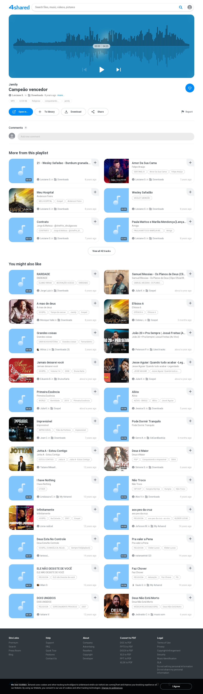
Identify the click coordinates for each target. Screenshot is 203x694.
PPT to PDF (125, 658)
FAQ (48, 646)
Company (88, 642)
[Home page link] (19, 7)
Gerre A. (138, 438)
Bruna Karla (79, 371)
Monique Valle (45, 320)
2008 (67, 371)
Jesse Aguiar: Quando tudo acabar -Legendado (166, 371)
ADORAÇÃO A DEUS (65, 283)
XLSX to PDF (126, 662)
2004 (173, 459)
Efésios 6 (138, 312)
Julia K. (137, 290)
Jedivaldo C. (139, 614)
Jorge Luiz (44, 290)
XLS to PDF (125, 654)
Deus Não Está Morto (172, 607)
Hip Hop (137, 489)
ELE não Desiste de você (64, 577)
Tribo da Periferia (63, 430)
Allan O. (42, 585)
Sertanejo (139, 172)
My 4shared (64, 496)
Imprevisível (45, 430)
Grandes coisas (69, 342)
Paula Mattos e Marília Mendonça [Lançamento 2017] (149, 231)
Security (161, 654)
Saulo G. (138, 585)
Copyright (88, 654)
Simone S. (139, 467)
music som (158, 614)
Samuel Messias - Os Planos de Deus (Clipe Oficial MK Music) (149, 283)
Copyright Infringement (168, 650)
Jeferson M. (139, 526)
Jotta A (61, 459)
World (42, 401)
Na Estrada (55, 518)
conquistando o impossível (53, 101)
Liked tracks (157, 349)
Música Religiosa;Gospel (146, 607)
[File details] (21, 171)
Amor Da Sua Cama (158, 172)
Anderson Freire (75, 201)
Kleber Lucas (170, 548)
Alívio (154, 401)
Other (42, 489)
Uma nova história (48, 342)
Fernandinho (86, 342)
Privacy (160, 646)
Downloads (35, 95)
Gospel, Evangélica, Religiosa (53, 548)
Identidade (55, 401)
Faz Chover (166, 577)
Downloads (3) (61, 349)
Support (50, 642)
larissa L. (43, 555)
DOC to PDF (125, 642)
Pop (136, 459)
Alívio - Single (140, 401)
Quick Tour (51, 650)
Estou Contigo (46, 459)
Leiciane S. (16, 95)
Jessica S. (138, 408)
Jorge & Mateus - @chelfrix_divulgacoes (68, 231)
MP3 (13, 101)
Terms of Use (164, 642)
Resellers (87, 650)
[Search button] (180, 7)
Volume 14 (55, 371)
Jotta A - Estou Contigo (79, 459)
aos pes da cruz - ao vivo (159, 518)
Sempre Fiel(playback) (80, 548)
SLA (159, 662)
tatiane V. (43, 614)
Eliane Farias (45, 283)
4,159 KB (23, 101)
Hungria (167, 489)
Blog (11, 654)
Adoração (152, 577)
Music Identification (167, 658)
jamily (67, 101)
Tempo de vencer (58, 312)
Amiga (169, 231)
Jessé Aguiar (140, 371)
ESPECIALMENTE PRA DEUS (65, 607)
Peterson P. (139, 349)
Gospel (60, 201)
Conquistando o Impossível (154, 459)
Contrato (44, 231)
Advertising (88, 646)
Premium (13, 642)
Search (12, 646)
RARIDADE (83, 283)
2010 (66, 401)
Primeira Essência (82, 401)
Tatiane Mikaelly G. (47, 467)
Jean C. (42, 438)
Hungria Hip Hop (153, 489)
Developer (88, 658)
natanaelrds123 (141, 555)
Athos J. (43, 349)
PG (177, 577)
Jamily (73, 312)
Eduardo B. (44, 379)
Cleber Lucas (154, 548)
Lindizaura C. (45, 496)
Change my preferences (112, 688)
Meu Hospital (45, 201)
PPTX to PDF (126, 646)
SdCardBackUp (156, 438)
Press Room (15, 650)
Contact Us (51, 658)
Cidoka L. (138, 320)
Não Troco (180, 489)
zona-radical (45, 526)
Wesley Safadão (142, 198)
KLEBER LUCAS (181, 518)
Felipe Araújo (177, 172)
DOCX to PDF (126, 650)
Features (50, 654)
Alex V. (137, 496)
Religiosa (36, 101)
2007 (67, 518)
